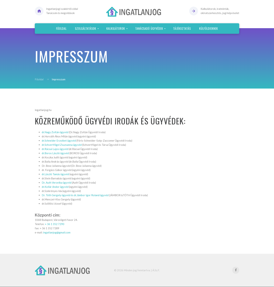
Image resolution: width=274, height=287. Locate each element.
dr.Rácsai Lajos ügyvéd (55, 148)
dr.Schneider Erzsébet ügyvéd (59, 140)
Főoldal (39, 79)
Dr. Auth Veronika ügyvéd (56, 182)
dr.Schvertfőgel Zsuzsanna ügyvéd (62, 144)
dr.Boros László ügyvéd (55, 153)
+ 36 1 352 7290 (54, 224)
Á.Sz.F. (156, 270)
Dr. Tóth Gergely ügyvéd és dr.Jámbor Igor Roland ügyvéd (75, 195)
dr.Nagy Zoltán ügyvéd (55, 132)
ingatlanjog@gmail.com (56, 232)
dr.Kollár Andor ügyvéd (55, 186)
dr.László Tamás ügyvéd (55, 174)
